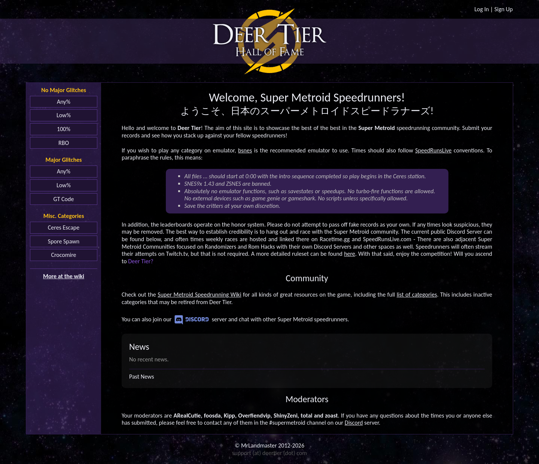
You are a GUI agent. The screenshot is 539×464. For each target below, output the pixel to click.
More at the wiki (63, 276)
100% (63, 129)
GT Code (64, 199)
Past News (141, 376)
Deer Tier (269, 35)
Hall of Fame (269, 52)
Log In (481, 9)
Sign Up (503, 9)
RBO (63, 142)
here (349, 253)
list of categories (417, 294)
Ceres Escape (63, 227)
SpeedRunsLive (433, 150)
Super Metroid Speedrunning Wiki (199, 294)
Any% (63, 101)
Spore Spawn (63, 241)
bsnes (245, 150)
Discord (191, 319)
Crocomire (63, 254)
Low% (64, 115)
